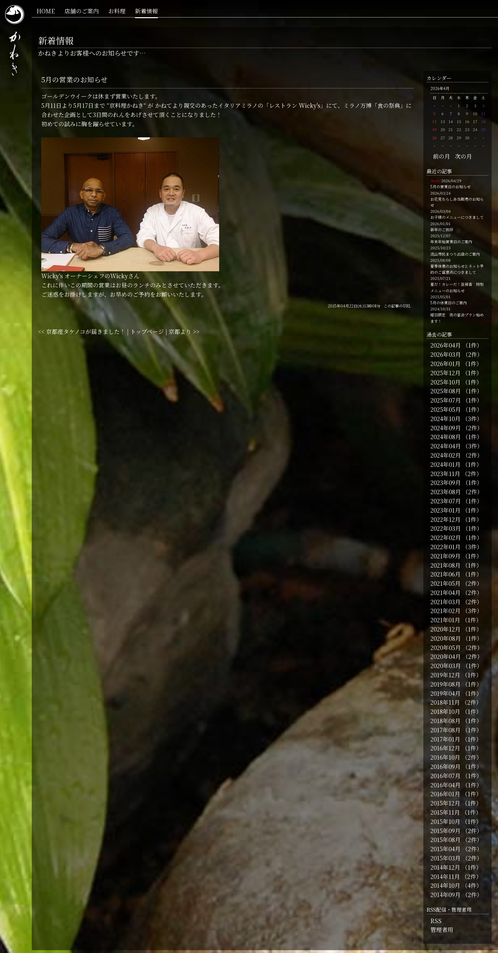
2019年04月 (445, 693)
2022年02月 (445, 537)
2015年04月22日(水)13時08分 (354, 305)
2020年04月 (445, 656)
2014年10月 (445, 885)
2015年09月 (445, 830)
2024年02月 (445, 455)
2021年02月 (445, 610)
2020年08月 (445, 638)
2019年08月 (445, 684)
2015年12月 (445, 803)
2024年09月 (445, 428)
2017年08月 (445, 730)
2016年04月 (445, 785)
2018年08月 (445, 720)
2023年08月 (445, 491)
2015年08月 (445, 839)
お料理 (116, 11)
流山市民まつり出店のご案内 (455, 254)
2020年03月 (445, 665)
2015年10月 (445, 821)
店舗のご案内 (81, 11)
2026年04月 (445, 345)
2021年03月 (445, 601)
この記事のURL (397, 305)
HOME (46, 11)
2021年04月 (445, 592)
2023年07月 (445, 501)
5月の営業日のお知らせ (450, 186)
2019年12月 (445, 675)
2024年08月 (445, 436)
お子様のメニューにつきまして (457, 217)
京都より (180, 331)
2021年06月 (445, 574)
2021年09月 (445, 556)
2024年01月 (445, 464)
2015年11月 (445, 812)
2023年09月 (445, 482)
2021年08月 (445, 565)
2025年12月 (445, 373)
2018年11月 (445, 702)
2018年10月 (445, 711)
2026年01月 (445, 363)
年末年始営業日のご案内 (451, 241)
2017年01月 (445, 739)
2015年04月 (445, 849)
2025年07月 (445, 400)
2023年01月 (445, 510)
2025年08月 (445, 391)
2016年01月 (445, 794)
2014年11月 (445, 876)
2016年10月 (445, 757)
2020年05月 (445, 647)
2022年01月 (445, 546)
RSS (435, 920)
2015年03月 (445, 858)
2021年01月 (445, 620)
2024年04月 (445, 446)
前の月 (441, 156)
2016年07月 (445, 775)
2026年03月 (445, 354)
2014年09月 (445, 894)
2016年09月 (445, 766)
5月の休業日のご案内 (448, 302)
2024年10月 (445, 418)
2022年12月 (445, 519)
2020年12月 (445, 629)
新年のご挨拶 (441, 229)
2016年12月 (445, 748)
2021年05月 (445, 583)
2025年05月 (445, 409)
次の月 (463, 156)
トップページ (147, 331)
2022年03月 (445, 528)
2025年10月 (445, 382)
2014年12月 (445, 867)
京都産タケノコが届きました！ (85, 331)
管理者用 (441, 929)
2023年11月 (445, 473)
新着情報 (146, 11)
